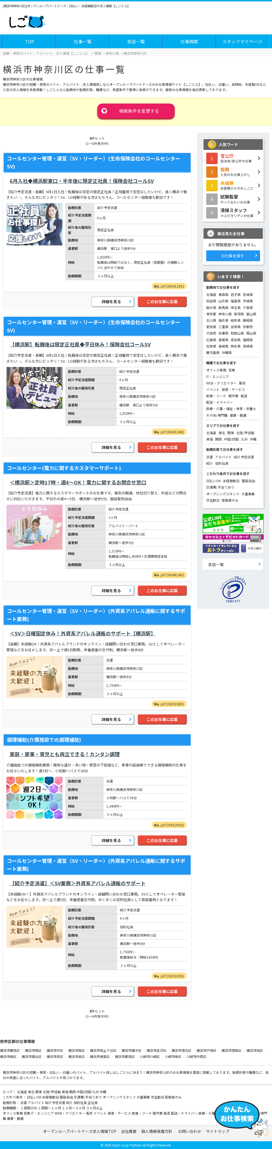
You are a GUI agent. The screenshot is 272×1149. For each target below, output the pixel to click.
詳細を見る (111, 301)
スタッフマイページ (242, 41)
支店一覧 (136, 41)
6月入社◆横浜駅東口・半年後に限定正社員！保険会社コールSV (82, 180)
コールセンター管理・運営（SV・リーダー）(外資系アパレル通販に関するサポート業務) (96, 614)
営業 (231, 370)
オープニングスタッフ (222, 493)
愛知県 (211, 326)
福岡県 (248, 339)
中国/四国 (231, 439)
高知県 (236, 339)
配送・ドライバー (219, 402)
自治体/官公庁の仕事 (233, 158)
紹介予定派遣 (244, 456)
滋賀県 (236, 326)
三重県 (223, 326)
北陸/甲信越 (245, 432)
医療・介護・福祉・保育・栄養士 (231, 408)
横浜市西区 (33, 1050)
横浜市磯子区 (132, 1050)
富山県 (251, 313)
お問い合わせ (189, 1131)
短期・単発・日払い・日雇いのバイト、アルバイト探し (71, 1072)
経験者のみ (230, 500)
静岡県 (248, 320)
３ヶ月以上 (94, 1107)
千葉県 (248, 307)
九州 (244, 439)
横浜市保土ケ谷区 (103, 1050)
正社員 (93, 1102)
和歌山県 (237, 333)
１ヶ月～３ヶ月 (74, 1107)
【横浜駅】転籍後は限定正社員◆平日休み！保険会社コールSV (80, 344)
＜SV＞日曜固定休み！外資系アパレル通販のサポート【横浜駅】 (83, 633)
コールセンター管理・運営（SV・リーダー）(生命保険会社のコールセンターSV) (93, 162)
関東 (230, 432)
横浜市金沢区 (157, 1050)
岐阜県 (236, 320)
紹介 (209, 463)
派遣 (209, 456)
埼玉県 (236, 307)
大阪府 (211, 333)
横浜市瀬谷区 (32, 1056)
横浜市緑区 (8, 1056)
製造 (244, 395)
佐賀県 (211, 346)
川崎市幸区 (173, 1056)
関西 (218, 439)
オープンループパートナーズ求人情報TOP (79, 1131)
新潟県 (239, 313)
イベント (213, 389)
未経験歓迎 (231, 480)
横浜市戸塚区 (206, 1050)
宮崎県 (248, 346)
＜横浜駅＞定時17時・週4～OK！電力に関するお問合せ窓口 (78, 482)
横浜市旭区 (254, 1050)
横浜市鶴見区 (10, 1050)
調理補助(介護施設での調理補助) (44, 739)
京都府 (248, 326)
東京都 (211, 313)
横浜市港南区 (231, 1050)
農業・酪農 (238, 415)
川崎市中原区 (196, 1056)
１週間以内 (29, 1107)
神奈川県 (225, 313)
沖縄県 (227, 352)
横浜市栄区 (55, 1056)
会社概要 (129, 1131)
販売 (242, 383)
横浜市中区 (55, 1050)
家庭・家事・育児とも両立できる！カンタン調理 (65, 754)
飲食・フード (216, 395)
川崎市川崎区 (150, 1056)
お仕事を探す (232, 255)
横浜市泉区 (76, 1056)
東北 (221, 432)
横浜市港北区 (182, 1050)
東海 (209, 439)
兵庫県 (223, 333)
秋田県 (211, 300)
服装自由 (248, 480)
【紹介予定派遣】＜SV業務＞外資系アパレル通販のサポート (78, 883)
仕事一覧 (83, 41)
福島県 (236, 300)
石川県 (211, 320)
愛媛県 (223, 339)
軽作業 (233, 395)
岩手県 (236, 294)
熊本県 (236, 346)
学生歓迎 (213, 500)
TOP (29, 41)
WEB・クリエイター (221, 383)
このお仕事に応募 (162, 301)
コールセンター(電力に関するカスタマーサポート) (64, 467)
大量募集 (248, 493)
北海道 (211, 294)
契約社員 (221, 463)
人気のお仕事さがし (233, 171)
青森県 (223, 294)
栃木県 (211, 307)
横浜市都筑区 (125, 1056)
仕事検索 (189, 41)
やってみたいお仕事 (233, 198)
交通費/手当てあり (220, 487)
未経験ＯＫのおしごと (233, 185)
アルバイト (223, 456)
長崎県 (223, 346)
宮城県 (248, 294)
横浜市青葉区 (100, 1056)
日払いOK (213, 480)
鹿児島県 (213, 352)
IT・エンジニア (217, 376)
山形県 (223, 300)
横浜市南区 (76, 1050)
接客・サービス (233, 389)
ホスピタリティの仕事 (233, 212)
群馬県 (223, 307)
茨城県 (248, 300)
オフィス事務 (216, 370)
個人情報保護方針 (157, 1131)
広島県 (211, 339)
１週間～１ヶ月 (50, 1107)
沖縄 (253, 439)
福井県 (223, 320)
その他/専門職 (217, 415)
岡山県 (251, 333)
